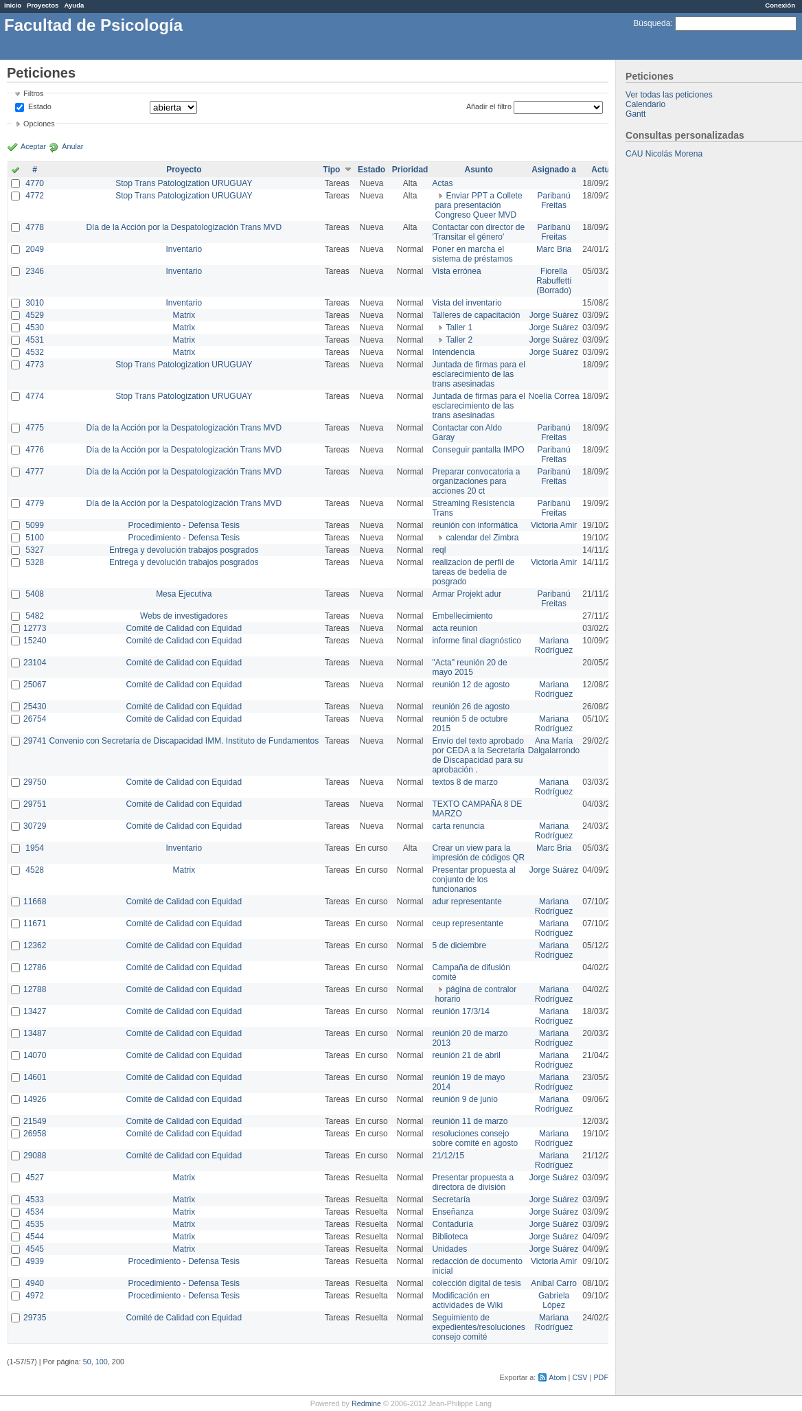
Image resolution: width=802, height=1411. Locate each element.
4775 (34, 428)
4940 (34, 1283)
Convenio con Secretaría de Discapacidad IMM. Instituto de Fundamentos (184, 741)
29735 (34, 1317)
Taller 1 (459, 327)
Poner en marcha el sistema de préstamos (472, 254)
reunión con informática (475, 525)
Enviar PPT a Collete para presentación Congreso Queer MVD (478, 205)
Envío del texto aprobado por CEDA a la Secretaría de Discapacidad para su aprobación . (478, 755)
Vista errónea (456, 271)
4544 (34, 1236)
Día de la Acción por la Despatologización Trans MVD (184, 227)
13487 (34, 1033)
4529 (34, 315)
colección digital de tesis (476, 1283)
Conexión (780, 5)
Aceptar (33, 146)
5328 (34, 562)
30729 (34, 826)
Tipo (331, 169)
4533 (34, 1199)
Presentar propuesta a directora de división (473, 1182)
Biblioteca (450, 1236)
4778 (34, 227)
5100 (34, 537)
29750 (34, 782)
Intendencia (453, 352)
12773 (34, 628)
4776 (34, 450)
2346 (34, 271)
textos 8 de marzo (464, 782)
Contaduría (452, 1224)
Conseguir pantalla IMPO (478, 450)
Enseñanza (452, 1212)
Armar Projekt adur (466, 594)
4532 (34, 352)
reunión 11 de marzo (469, 1121)
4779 (34, 503)
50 (87, 1361)
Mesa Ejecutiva (183, 594)
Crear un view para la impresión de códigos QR (478, 852)
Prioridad (410, 169)
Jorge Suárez (553, 315)
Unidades (449, 1249)
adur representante (466, 901)
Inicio (12, 5)
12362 (34, 945)
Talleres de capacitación (476, 315)
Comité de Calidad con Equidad (184, 628)
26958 (34, 1133)
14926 (34, 1099)
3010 (34, 303)
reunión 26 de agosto (470, 706)
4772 (34, 195)
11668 (34, 901)
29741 (34, 741)
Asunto (478, 169)
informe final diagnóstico (476, 640)
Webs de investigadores (184, 616)
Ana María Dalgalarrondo (554, 745)
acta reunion (454, 628)
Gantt (635, 114)
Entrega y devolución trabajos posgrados (183, 550)
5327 (34, 550)
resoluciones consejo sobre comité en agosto (475, 1138)
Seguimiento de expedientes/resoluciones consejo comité (478, 1327)
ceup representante (467, 923)
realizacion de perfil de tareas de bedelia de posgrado (473, 572)
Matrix (183, 315)
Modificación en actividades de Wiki (467, 1300)
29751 (34, 804)
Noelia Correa (554, 396)
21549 (34, 1121)
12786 (34, 967)
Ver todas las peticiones (669, 95)
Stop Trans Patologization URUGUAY (183, 183)
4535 (34, 1224)
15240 (34, 640)
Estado (39, 106)
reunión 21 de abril (466, 1055)
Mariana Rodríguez (554, 645)
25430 (34, 706)
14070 (34, 1055)
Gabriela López (553, 1300)
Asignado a (553, 169)
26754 (34, 719)
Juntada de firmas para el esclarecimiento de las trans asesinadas (478, 374)
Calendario (645, 104)
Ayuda (74, 5)
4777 (34, 472)
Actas (442, 183)
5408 (34, 594)
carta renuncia (458, 826)
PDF (600, 1377)
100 (101, 1361)
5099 (34, 525)
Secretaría (451, 1199)
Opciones (39, 123)
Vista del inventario (466, 303)
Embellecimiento (462, 616)
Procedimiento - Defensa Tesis (184, 525)
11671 (34, 923)
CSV (579, 1377)
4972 (34, 1295)
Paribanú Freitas (554, 200)
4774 (34, 396)
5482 (34, 616)
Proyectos (42, 5)
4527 (34, 1177)
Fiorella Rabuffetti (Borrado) (553, 280)
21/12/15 (448, 1155)
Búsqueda (651, 23)
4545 (34, 1249)
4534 (34, 1212)
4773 (34, 364)
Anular (72, 146)
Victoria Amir (554, 525)
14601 (34, 1077)
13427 (34, 1011)
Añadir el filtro (489, 106)
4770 (34, 183)
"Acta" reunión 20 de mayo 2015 (469, 667)
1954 (34, 848)
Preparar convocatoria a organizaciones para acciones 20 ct (476, 481)
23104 (34, 662)
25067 (34, 684)
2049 (34, 249)
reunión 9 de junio (464, 1099)
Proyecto (183, 169)
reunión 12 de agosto (470, 684)
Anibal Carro (554, 1283)
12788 (34, 989)
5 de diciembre (459, 945)
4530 (34, 327)
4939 (34, 1261)
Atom (557, 1377)
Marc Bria (553, 249)
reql (439, 550)
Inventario (183, 249)
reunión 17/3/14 (460, 1011)
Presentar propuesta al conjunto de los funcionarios (473, 879)
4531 (34, 340)
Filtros (33, 93)
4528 (34, 870)
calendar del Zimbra (482, 537)
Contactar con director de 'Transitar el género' (478, 232)
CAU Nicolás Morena (664, 154)
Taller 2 (459, 340)
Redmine (366, 1403)
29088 (34, 1155)
